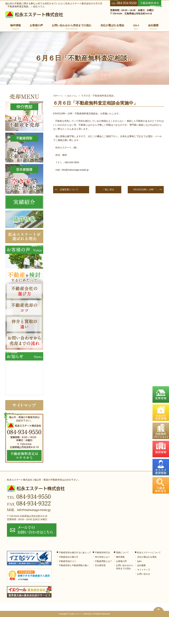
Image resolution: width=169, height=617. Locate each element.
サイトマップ (143, 570)
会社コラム (72, 96)
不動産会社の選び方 (68, 557)
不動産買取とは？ (103, 561)
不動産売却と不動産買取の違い (74, 565)
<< (66, 190)
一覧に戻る (108, 189)
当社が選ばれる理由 (112, 27)
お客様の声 (36, 27)
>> (147, 190)
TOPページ (58, 96)
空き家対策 (100, 565)
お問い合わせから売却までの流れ (71, 27)
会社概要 (153, 27)
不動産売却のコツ (67, 561)
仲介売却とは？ (102, 557)
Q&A (136, 27)
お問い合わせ (143, 574)
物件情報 (120, 557)
